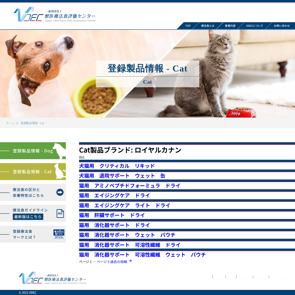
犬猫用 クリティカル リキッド (117, 165)
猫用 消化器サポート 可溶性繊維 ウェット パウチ (142, 254)
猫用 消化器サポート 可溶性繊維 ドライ (130, 244)
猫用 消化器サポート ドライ (114, 225)
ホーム (10, 123)
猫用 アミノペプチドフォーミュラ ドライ (129, 185)
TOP (188, 25)
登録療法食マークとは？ (24, 234)
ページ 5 (103, 261)
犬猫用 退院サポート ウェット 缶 (122, 175)
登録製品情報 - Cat (32, 171)
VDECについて (254, 25)
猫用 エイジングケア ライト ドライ (124, 205)
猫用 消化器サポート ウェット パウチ (127, 234)
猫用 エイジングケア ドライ (114, 195)
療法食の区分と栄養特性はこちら (28, 192)
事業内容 (230, 25)
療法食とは (207, 25)
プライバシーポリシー (276, 282)
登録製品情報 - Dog (33, 151)
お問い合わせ (245, 282)
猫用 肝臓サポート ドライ (112, 215)
